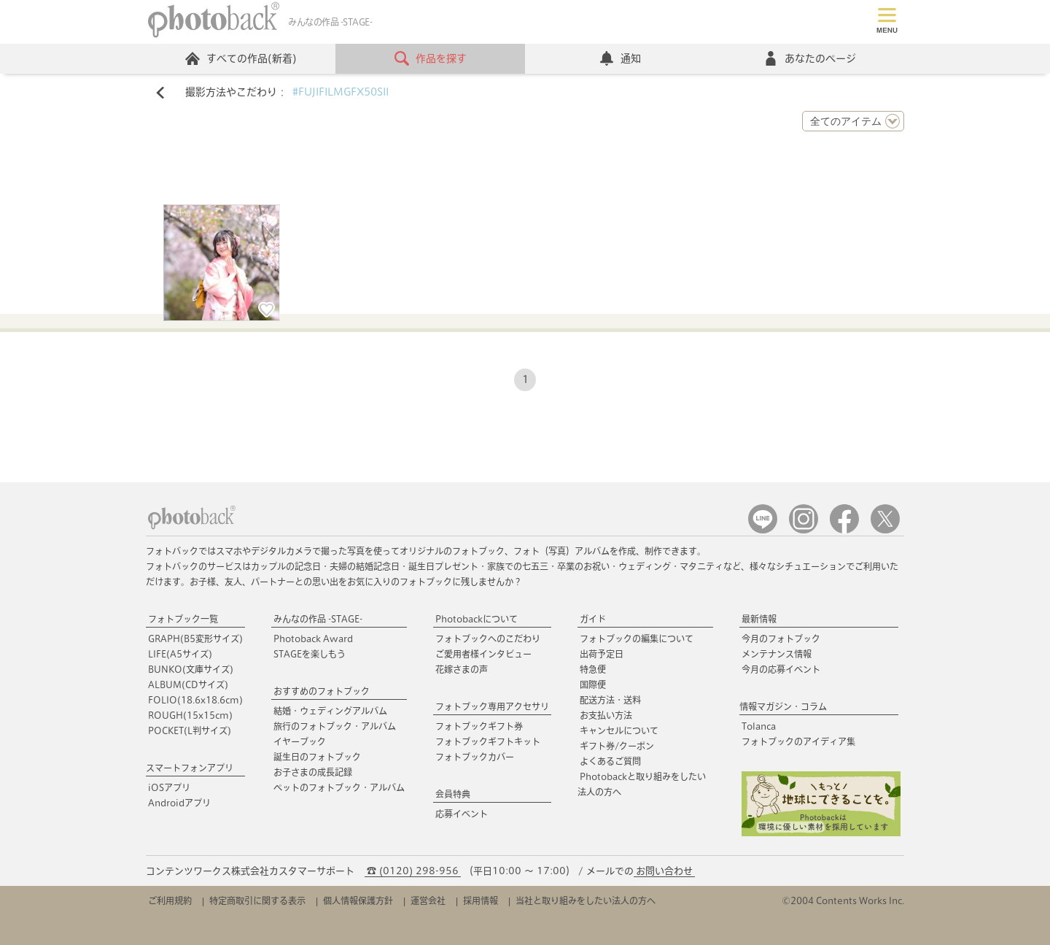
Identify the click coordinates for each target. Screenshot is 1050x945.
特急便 (593, 669)
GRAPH (195, 638)
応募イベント (461, 813)
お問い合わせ (664, 871)
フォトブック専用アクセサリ (492, 706)
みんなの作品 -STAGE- (317, 618)
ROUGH (190, 715)
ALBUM (188, 684)
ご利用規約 (170, 900)
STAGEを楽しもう (309, 653)
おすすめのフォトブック (321, 691)
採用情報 (480, 900)
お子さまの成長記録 (312, 772)
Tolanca (759, 726)
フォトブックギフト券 (479, 726)
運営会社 (428, 900)
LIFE (180, 653)
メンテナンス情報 (777, 653)
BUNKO (190, 669)
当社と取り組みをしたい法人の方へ (586, 900)
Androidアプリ (179, 802)
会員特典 (452, 794)
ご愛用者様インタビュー (483, 653)
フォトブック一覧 (183, 618)
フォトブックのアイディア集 (798, 741)
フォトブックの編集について (636, 638)
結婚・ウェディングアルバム (330, 710)
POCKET (189, 730)
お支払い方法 (606, 715)
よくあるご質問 (610, 761)
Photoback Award (313, 638)
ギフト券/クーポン (617, 745)
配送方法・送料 (610, 699)
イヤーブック (299, 741)
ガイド (593, 618)
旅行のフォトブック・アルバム (334, 726)
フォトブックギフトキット (487, 741)
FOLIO (195, 699)
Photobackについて (476, 618)
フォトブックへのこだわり (487, 638)
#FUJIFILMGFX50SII (340, 92)
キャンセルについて (619, 730)
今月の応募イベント (781, 669)
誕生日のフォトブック (317, 756)
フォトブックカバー (474, 756)
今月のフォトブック (781, 638)
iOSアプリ (169, 787)
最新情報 (759, 618)
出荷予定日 (601, 653)
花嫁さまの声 (461, 669)
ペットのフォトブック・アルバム (339, 787)
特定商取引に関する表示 (257, 900)
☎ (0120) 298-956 (413, 871)
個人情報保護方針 (358, 900)
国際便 (593, 684)
